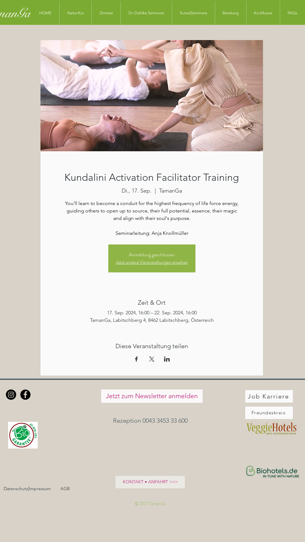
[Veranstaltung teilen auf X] (152, 359)
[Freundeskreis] (269, 413)
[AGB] (65, 489)
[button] (151, 421)
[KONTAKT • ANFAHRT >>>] (150, 482)
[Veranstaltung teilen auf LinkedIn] (167, 359)
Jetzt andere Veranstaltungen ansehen (152, 262)
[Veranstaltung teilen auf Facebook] (136, 359)
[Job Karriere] (269, 396)
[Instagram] (11, 394)
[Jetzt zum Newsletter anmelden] (152, 396)
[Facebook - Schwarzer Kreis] (25, 394)
